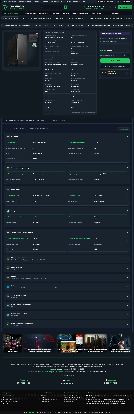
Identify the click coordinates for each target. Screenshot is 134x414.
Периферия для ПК (99, 13)
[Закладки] (115, 7)
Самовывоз (45, 401)
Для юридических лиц (73, 1)
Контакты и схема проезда (9, 401)
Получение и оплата (24, 1)
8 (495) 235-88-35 (77, 369)
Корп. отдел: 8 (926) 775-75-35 (73, 401)
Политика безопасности (49, 399)
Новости (36, 1)
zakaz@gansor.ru (67, 383)
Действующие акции (7, 395)
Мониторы (56, 13)
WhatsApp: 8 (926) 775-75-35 (72, 397)
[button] (95, 6)
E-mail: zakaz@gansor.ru (70, 399)
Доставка (44, 395)
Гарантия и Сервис (57, 121)
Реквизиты (4, 403)
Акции (84, 1)
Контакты (45, 1)
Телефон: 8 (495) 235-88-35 (72, 395)
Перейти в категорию (10, 18)
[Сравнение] (111, 7)
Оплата (43, 397)
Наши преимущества (57, 1)
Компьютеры (44, 13)
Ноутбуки (66, 13)
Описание (42, 121)
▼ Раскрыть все (123, 129)
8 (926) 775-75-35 (110, 383)
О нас (2, 397)
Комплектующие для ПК (80, 13)
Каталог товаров (13, 13)
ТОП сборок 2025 (114, 13)
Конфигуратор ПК (30, 13)
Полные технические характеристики (20, 121)
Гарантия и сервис (10, 1)
